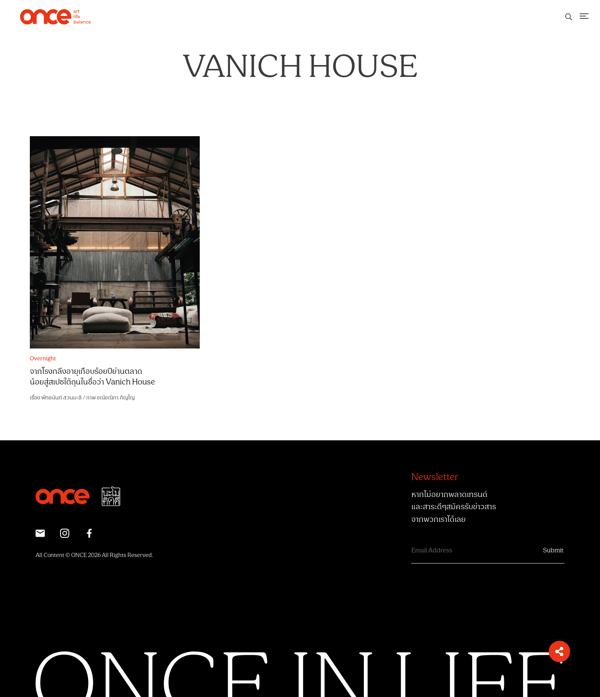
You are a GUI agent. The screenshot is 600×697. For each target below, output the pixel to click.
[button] (559, 651)
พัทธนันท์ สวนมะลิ (61, 397)
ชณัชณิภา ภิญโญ (116, 397)
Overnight (43, 359)
